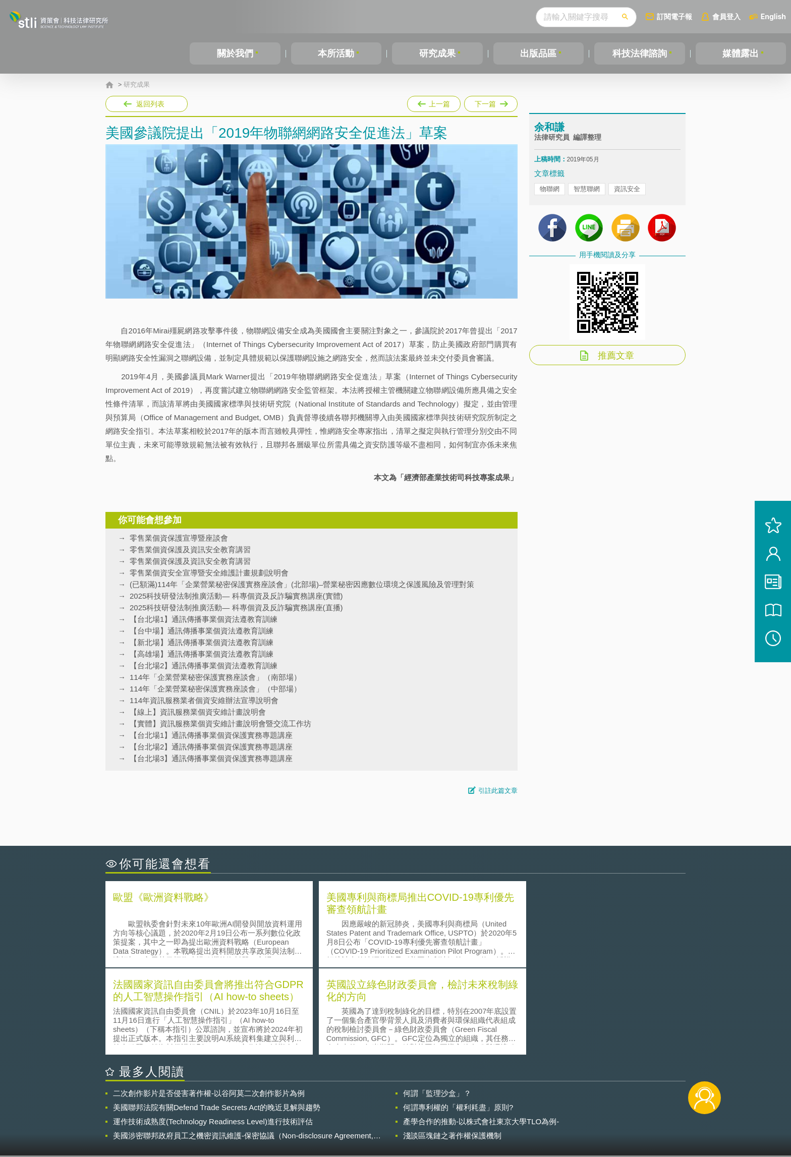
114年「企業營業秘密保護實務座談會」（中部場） (215, 688)
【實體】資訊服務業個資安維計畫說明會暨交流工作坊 (220, 723)
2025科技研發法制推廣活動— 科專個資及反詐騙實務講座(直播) (236, 607)
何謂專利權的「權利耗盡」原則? (458, 1018)
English (773, 16)
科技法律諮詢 (639, 53)
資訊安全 (627, 192)
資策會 (539, 1101)
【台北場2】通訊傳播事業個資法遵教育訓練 (203, 665)
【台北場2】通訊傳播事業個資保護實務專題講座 (211, 746)
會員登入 (726, 16)
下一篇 (491, 102)
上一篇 (434, 102)
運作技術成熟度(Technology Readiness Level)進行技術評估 (213, 1032)
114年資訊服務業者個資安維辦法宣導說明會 (204, 700)
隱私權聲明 (402, 1101)
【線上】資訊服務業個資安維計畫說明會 (198, 712)
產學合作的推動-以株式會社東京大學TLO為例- (481, 1032)
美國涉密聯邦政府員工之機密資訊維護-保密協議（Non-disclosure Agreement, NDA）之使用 (243, 1047)
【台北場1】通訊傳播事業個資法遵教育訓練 (203, 619)
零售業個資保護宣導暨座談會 (179, 538)
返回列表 (150, 104)
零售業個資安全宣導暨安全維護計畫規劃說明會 (209, 572)
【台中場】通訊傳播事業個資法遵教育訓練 (201, 630)
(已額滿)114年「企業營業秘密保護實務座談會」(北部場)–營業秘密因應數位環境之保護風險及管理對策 (302, 584)
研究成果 (437, 53)
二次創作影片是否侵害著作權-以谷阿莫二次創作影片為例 (209, 1004)
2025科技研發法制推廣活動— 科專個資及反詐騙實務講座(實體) (236, 596)
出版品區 (538, 53)
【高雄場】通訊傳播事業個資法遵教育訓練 (201, 654)
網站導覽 (460, 1116)
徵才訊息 (460, 1101)
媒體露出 (740, 53)
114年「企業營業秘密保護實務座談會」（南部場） (215, 677)
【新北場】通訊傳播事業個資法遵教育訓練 (201, 642)
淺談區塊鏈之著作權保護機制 (452, 1047)
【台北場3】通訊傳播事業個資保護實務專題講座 (211, 758)
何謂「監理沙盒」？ (437, 1004)
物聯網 (549, 192)
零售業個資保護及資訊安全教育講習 (190, 549)
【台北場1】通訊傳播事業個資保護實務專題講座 (211, 735)
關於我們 (235, 53)
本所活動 (336, 53)
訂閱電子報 (674, 16)
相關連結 (598, 1101)
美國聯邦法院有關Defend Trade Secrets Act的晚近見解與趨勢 (216, 1018)
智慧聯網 (587, 192)
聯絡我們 (398, 1116)
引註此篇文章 (498, 790)
